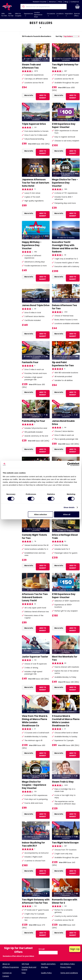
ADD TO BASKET (42, 96)
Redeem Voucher (40, 2)
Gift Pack (25, 964)
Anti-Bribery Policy (67, 964)
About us (52, 2)
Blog (66, 2)
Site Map (44, 967)
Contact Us (74, 2)
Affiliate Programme (10, 967)
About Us (6, 964)
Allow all (66, 514)
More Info (28, 95)
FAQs (60, 2)
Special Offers (77, 15)
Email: (42, 949)
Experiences (28, 14)
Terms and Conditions (69, 973)
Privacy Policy (65, 967)
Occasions (51, 14)
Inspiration (69, 14)
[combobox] (43, 6)
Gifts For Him (4, 15)
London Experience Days (38, 15)
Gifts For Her (11, 15)
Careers (5, 976)
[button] (77, 6)
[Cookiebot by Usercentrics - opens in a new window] (69, 464)
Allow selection (40, 514)
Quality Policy (46, 973)
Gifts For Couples (18, 15)
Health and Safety (48, 964)
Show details (69, 507)
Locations (60, 14)
